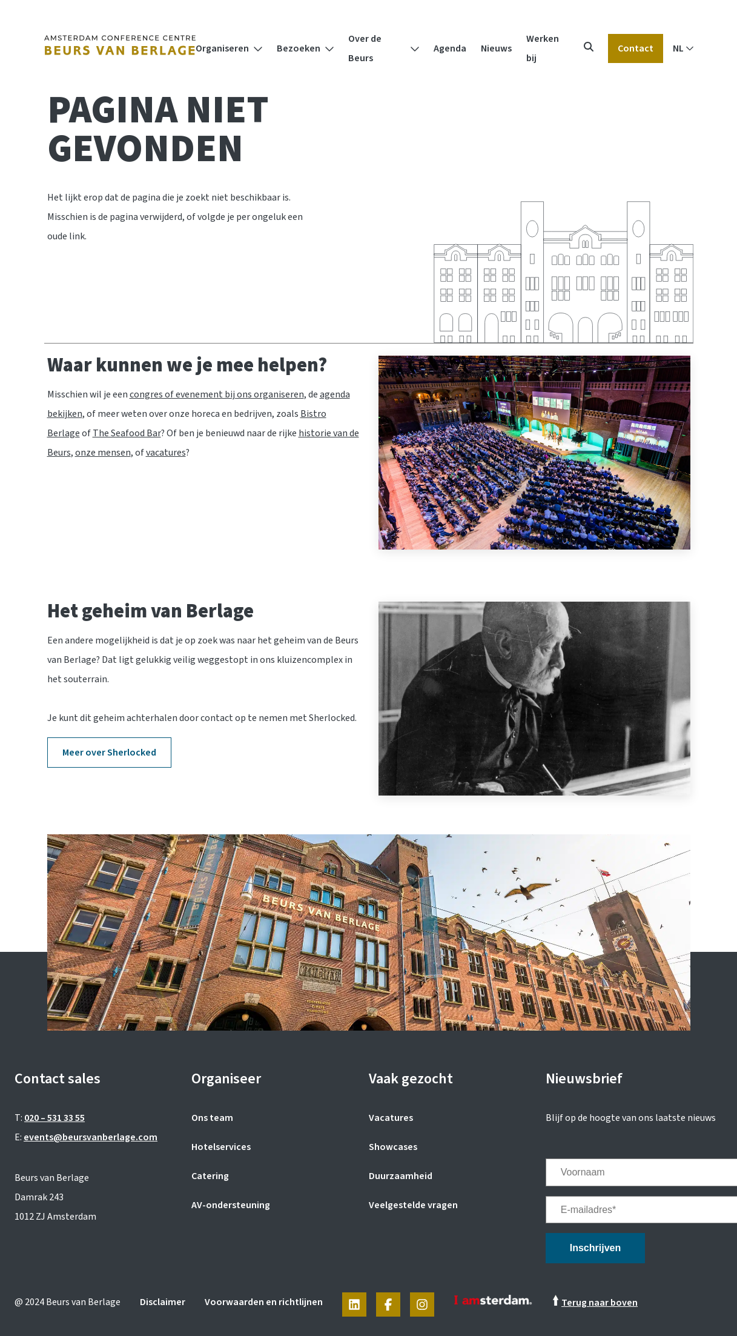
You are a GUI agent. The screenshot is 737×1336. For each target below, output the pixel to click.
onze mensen (103, 452)
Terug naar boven (599, 1302)
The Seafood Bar (127, 433)
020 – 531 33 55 (54, 1118)
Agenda (450, 48)
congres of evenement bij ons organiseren (217, 394)
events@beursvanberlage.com (90, 1137)
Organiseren (222, 48)
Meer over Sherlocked (109, 752)
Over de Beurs (365, 48)
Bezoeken (298, 48)
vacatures (166, 452)
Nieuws (496, 48)
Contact (635, 48)
